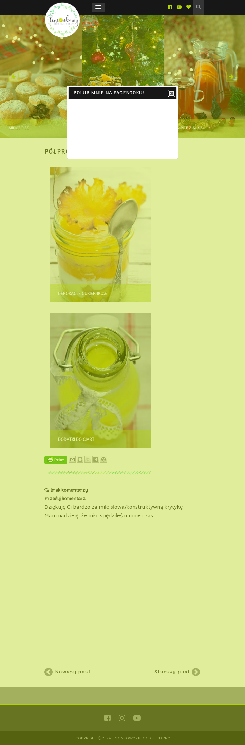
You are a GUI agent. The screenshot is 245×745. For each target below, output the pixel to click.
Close (171, 94)
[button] (98, 7)
